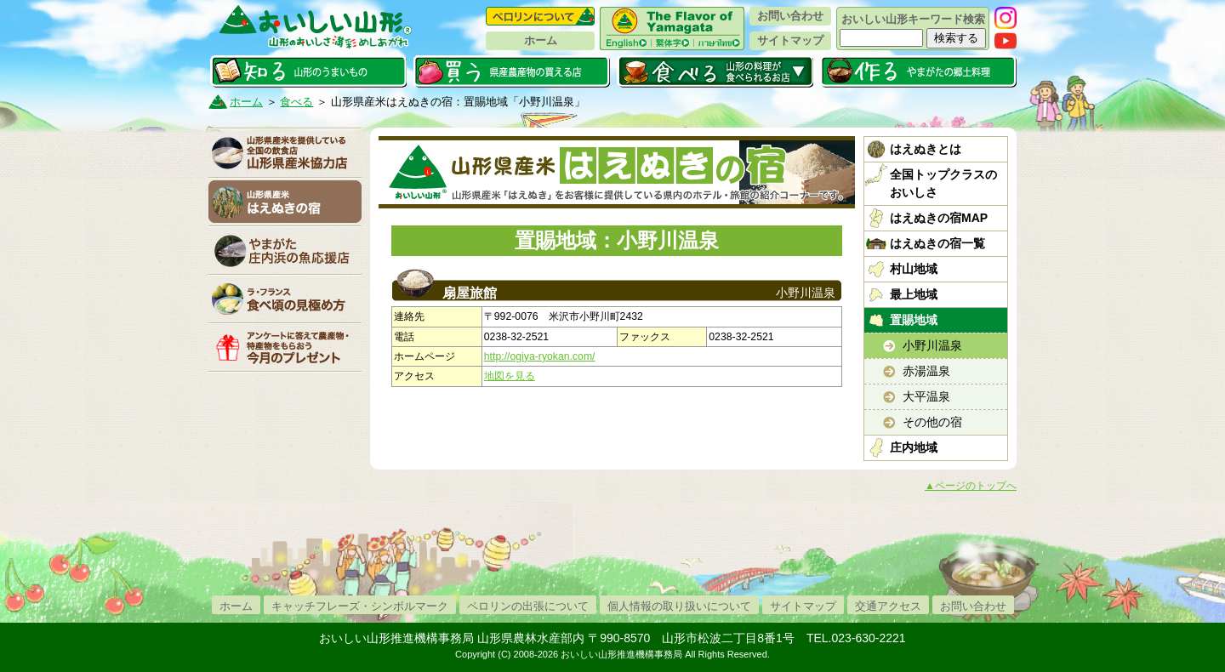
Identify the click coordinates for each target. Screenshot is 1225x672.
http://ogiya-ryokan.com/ (539, 356)
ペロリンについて (540, 16)
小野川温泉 (932, 345)
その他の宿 (932, 422)
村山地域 (913, 269)
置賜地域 (913, 320)
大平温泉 (926, 396)
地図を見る (509, 376)
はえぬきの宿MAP (939, 218)
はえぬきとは (925, 149)
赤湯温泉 (926, 371)
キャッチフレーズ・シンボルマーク (359, 606)
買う (511, 71)
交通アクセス (888, 606)
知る (308, 71)
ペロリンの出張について (528, 606)
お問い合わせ (790, 15)
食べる (715, 71)
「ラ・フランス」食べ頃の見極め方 (285, 298)
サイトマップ (790, 40)
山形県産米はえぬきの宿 (285, 201)
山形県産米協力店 (285, 153)
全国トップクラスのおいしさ (943, 183)
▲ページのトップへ (971, 486)
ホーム (540, 40)
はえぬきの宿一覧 (937, 243)
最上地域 (913, 294)
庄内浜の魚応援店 (285, 250)
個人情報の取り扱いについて (679, 606)
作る (918, 71)
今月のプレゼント (285, 347)
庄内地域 (913, 447)
